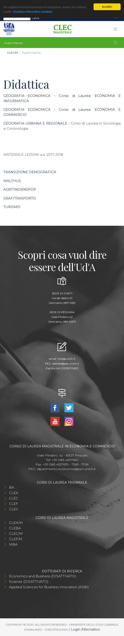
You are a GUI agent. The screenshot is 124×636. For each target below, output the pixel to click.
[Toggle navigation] (116, 18)
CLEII (13, 509)
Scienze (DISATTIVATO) (28, 581)
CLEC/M (12, 52)
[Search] (16, 18)
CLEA (13, 493)
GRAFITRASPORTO (19, 198)
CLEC (13, 498)
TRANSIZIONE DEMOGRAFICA (29, 172)
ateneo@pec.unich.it (65, 363)
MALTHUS (12, 181)
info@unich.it (66, 358)
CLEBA (15, 528)
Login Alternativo (85, 629)
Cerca (35, 17)
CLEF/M (15, 539)
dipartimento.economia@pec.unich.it (66, 469)
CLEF (13, 504)
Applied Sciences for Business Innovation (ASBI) (49, 587)
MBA (13, 544)
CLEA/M (16, 523)
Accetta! (107, 7)
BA (11, 487)
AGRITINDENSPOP (19, 189)
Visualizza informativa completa (32, 12)
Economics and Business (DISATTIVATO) (42, 576)
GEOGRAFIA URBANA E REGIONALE (35, 123)
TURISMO (11, 207)
